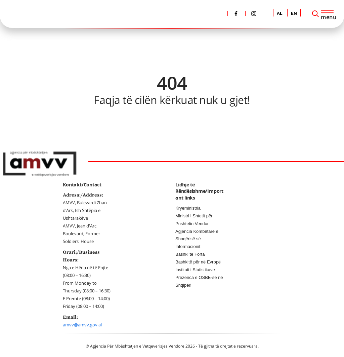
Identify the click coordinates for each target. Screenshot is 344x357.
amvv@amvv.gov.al (82, 325)
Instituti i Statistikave (195, 269)
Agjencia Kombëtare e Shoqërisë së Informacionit (196, 239)
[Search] (315, 13)
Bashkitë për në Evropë (198, 261)
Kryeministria (188, 208)
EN (294, 13)
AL (280, 13)
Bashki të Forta (190, 254)
